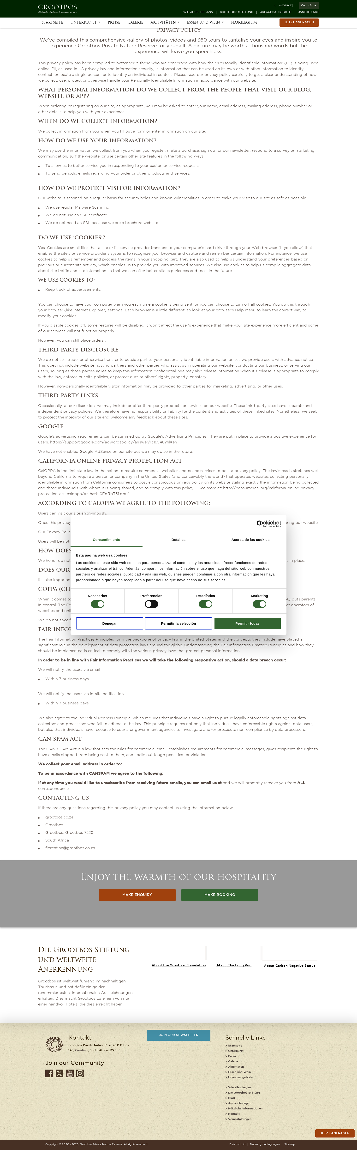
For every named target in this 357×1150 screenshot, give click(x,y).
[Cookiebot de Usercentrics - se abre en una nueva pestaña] (260, 523)
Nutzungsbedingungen (265, 1144)
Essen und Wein (203, 24)
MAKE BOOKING (220, 895)
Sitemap (289, 1144)
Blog (231, 1098)
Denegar (109, 623)
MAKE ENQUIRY (137, 895)
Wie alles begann (198, 12)
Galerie (135, 24)
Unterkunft (84, 24)
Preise (114, 24)
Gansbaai (81, 1050)
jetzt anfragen (335, 1133)
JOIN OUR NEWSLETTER (178, 1036)
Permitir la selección (178, 623)
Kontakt (285, 6)
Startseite (52, 24)
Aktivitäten (163, 24)
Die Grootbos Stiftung (244, 1092)
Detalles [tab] (178, 539)
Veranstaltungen (239, 1119)
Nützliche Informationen (245, 1108)
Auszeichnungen (239, 1103)
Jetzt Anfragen (299, 24)
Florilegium (244, 24)
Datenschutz (237, 1144)
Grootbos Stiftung (236, 12)
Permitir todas (247, 623)
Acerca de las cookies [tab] (251, 539)
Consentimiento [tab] (106, 539)
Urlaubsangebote (275, 12)
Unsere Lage (308, 12)
